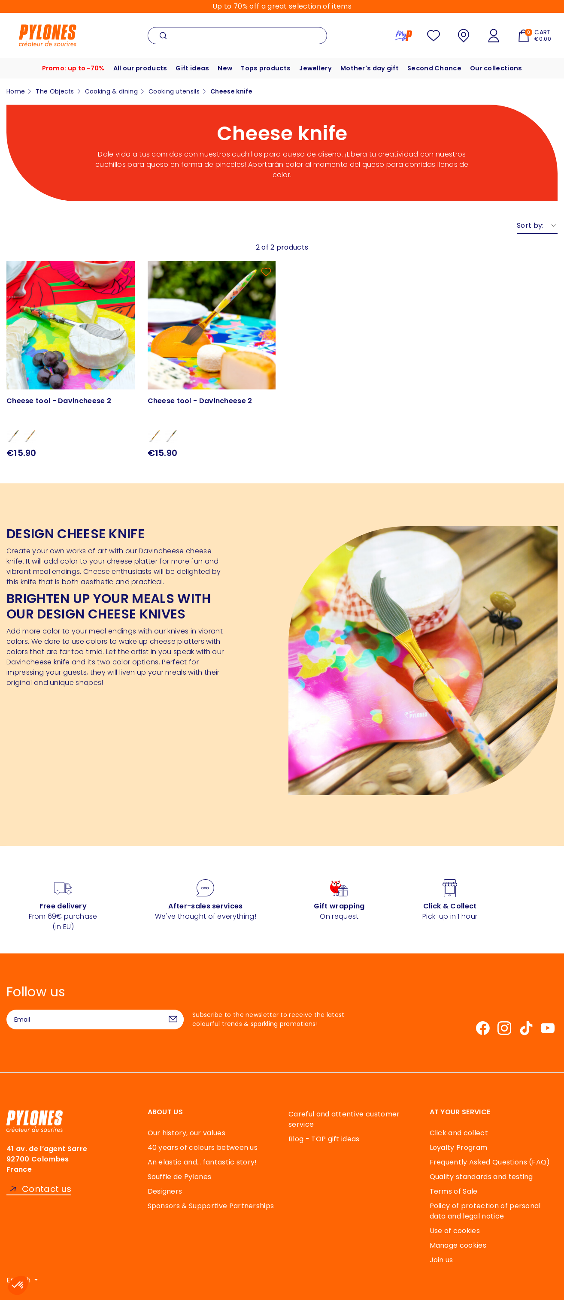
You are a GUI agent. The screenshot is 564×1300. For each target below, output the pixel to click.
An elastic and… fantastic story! (202, 1162)
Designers (165, 1191)
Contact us (46, 1189)
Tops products (266, 67)
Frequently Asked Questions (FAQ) (490, 1162)
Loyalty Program (459, 1147)
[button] (18, 1285)
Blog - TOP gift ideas (324, 1139)
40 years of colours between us (203, 1147)
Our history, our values (186, 1133)
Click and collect (459, 1133)
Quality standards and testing (481, 1177)
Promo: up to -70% (65, 67)
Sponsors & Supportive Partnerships (211, 1206)
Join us (441, 1260)
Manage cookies (458, 1245)
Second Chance (440, 67)
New (223, 67)
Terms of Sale (454, 1191)
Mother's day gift (373, 67)
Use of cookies (455, 1231)
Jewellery (317, 67)
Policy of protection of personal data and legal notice (485, 1211)
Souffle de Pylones (180, 1177)
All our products (134, 67)
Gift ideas (189, 67)
